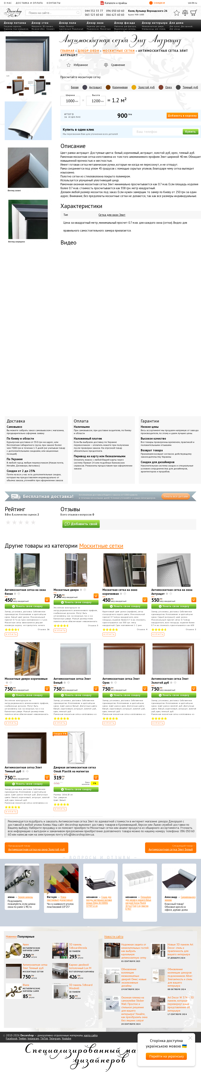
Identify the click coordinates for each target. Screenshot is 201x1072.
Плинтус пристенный (66, 27)
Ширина (70, 95)
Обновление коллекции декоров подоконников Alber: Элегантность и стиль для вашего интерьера (180, 977)
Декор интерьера (155, 23)
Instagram (33, 1038)
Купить (190, 131)
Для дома (176, 23)
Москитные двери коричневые (26, 679)
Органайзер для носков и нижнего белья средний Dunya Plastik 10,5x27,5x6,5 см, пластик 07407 (138, 903)
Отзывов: (44, 629)
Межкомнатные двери (153, 26)
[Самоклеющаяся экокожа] (179, 879)
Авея (26, 944)
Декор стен (40, 23)
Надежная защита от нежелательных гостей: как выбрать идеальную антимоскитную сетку (135, 951)
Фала (26, 985)
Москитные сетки (101, 545)
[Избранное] (177, 13)
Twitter (22, 1038)
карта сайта (91, 1035)
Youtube (66, 1038)
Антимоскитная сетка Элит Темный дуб (35, 966)
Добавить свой (81, 524)
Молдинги (37, 26)
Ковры (62, 26)
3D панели (48, 26)
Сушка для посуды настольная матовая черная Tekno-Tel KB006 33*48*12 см (99, 901)
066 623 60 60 (115, 14)
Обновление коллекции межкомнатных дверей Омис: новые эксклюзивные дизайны (133, 977)
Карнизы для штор (96, 26)
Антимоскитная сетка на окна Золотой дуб (36, 849)
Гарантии (150, 421)
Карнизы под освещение (16, 29)
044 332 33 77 (94, 11)
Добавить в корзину (182, 115)
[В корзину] (47, 599)
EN (193, 2)
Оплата (81, 421)
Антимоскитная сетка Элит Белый (171, 849)
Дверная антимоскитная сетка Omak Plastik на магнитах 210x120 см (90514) (75, 771)
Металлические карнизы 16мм (31, 949)
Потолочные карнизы (81, 972)
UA (189, 2)
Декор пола (67, 23)
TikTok (44, 1038)
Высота (96, 95)
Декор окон (95, 23)
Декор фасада (124, 23)
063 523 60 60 (94, 14)
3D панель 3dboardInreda (78, 946)
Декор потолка (15, 23)
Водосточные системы (125, 29)
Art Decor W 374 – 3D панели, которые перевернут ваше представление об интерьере (181, 1004)
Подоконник (93, 29)
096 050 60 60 (115, 11)
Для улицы (174, 29)
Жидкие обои (38, 29)
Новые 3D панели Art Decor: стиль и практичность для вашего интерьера (180, 949)
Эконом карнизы (25, 897)
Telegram (54, 1038)
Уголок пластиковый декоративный (60, 898)
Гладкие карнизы (12, 26)
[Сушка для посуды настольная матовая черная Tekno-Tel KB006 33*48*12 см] (100, 879)
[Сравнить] (185, 13)
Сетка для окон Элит (112, 215)
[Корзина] (193, 13)
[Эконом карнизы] (22, 879)
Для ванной (187, 26)
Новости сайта (113, 936)
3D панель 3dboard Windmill (80, 986)
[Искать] (78, 12)
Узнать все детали (176, 496)
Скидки (157, 3)
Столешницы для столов (153, 29)
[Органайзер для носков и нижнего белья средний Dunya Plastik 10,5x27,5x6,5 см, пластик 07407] (139, 879)
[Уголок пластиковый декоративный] (61, 879)
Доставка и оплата (29, 2)
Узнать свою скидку (29, 606)
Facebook (11, 1038)
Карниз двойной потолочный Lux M (80, 966)
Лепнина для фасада (125, 26)
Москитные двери (66, 590)
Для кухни (174, 26)
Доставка (16, 421)
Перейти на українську (166, 1056)
